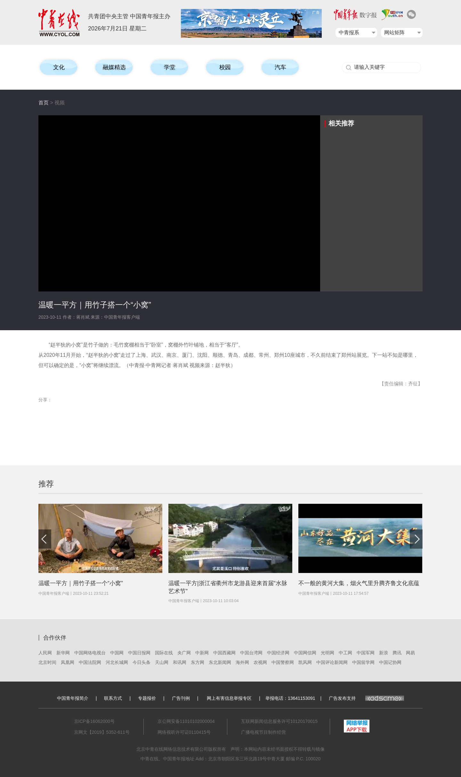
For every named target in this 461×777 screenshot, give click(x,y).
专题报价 (147, 698)
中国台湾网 (251, 652)
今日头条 (141, 662)
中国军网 (366, 652)
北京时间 (47, 662)
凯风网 (305, 662)
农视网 (260, 662)
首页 (43, 102)
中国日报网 (139, 652)
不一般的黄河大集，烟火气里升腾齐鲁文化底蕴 (358, 583)
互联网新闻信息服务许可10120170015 (279, 721)
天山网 (161, 662)
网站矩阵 (394, 32)
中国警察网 (282, 662)
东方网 (197, 662)
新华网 (63, 652)
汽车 (280, 67)
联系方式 (113, 698)
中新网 (202, 652)
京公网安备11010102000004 (186, 721)
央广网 (184, 652)
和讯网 (179, 662)
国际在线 (164, 652)
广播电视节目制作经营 (263, 732)
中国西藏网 (224, 652)
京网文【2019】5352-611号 (102, 732)
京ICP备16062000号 (94, 721)
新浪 (383, 652)
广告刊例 (181, 698)
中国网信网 (305, 652)
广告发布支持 (366, 698)
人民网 (45, 652)
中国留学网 (363, 662)
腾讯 (396, 652)
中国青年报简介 (72, 698)
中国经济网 (278, 652)
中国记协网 (390, 662)
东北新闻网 (220, 662)
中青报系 (349, 32)
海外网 (242, 662)
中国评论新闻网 (332, 662)
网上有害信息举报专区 (229, 698)
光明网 (327, 652)
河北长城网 (117, 662)
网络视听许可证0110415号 (184, 732)
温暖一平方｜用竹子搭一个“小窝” (80, 583)
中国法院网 (90, 662)
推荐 (46, 483)
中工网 (345, 652)
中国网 (117, 652)
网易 (410, 652)
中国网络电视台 (90, 652)
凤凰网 (67, 662)
